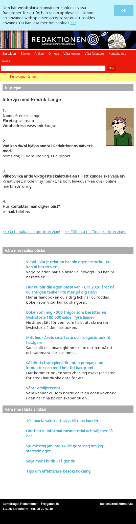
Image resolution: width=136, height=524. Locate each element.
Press (6, 61)
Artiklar (39, 53)
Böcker (25, 53)
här (73, 22)
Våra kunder (71, 53)
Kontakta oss (117, 53)
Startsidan (9, 53)
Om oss (54, 53)
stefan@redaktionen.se (116, 504)
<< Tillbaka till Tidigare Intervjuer (95, 231)
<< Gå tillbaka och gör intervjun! (31, 231)
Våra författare (94, 53)
